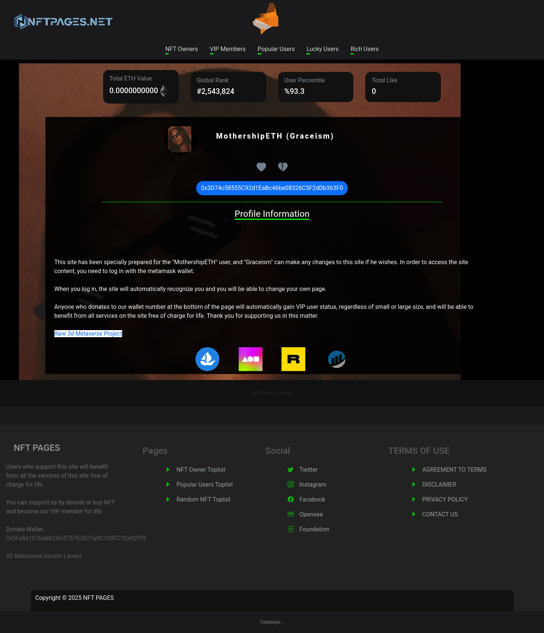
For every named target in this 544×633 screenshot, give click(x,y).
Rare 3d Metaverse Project (88, 333)
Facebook (322, 499)
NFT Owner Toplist (210, 469)
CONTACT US (449, 514)
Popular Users (276, 49)
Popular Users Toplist (214, 484)
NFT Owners (181, 49)
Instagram (322, 484)
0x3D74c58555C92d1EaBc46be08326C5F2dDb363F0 (272, 188)
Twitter (318, 469)
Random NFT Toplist (213, 499)
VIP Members (228, 49)
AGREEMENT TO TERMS (464, 469)
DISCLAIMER (449, 484)
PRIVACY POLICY (454, 499)
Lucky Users (322, 49)
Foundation (324, 529)
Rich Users (364, 49)
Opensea (321, 514)
